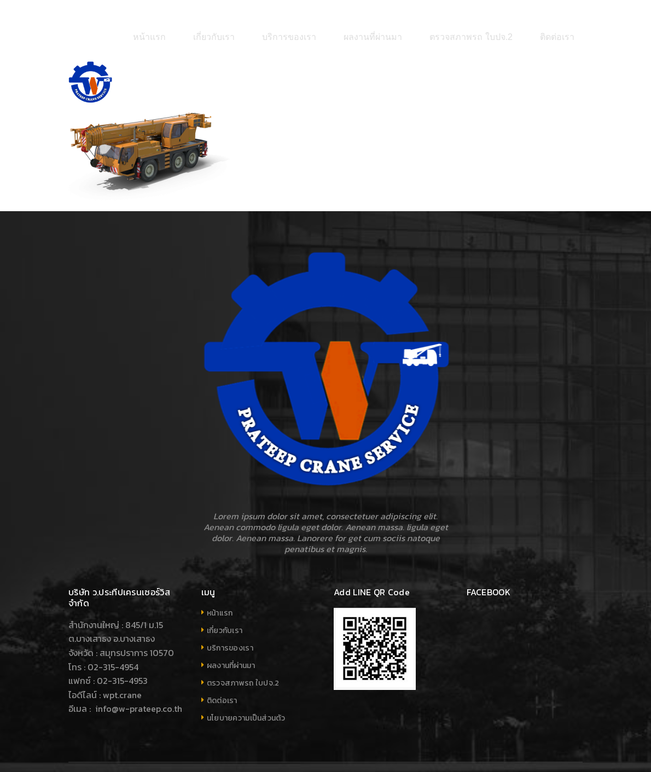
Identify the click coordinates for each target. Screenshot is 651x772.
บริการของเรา (230, 614)
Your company (557, 751)
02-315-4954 (113, 633)
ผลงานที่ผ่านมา (231, 631)
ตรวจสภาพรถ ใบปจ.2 (243, 649)
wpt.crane (122, 660)
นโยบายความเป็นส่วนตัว (246, 684)
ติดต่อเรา (222, 666)
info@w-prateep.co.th (137, 675)
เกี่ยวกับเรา (225, 596)
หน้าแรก (220, 579)
